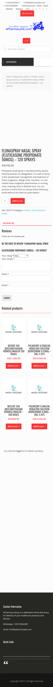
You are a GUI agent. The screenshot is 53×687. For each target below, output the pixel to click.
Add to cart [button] (13, 365)
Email (5, 285)
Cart (27, 9)
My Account (27, 13)
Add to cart (18, 201)
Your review (8, 259)
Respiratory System (21, 76)
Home (8, 76)
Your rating (8, 255)
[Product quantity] (6, 200)
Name (5, 274)
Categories (10, 61)
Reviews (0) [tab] (8, 223)
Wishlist (9, 9)
